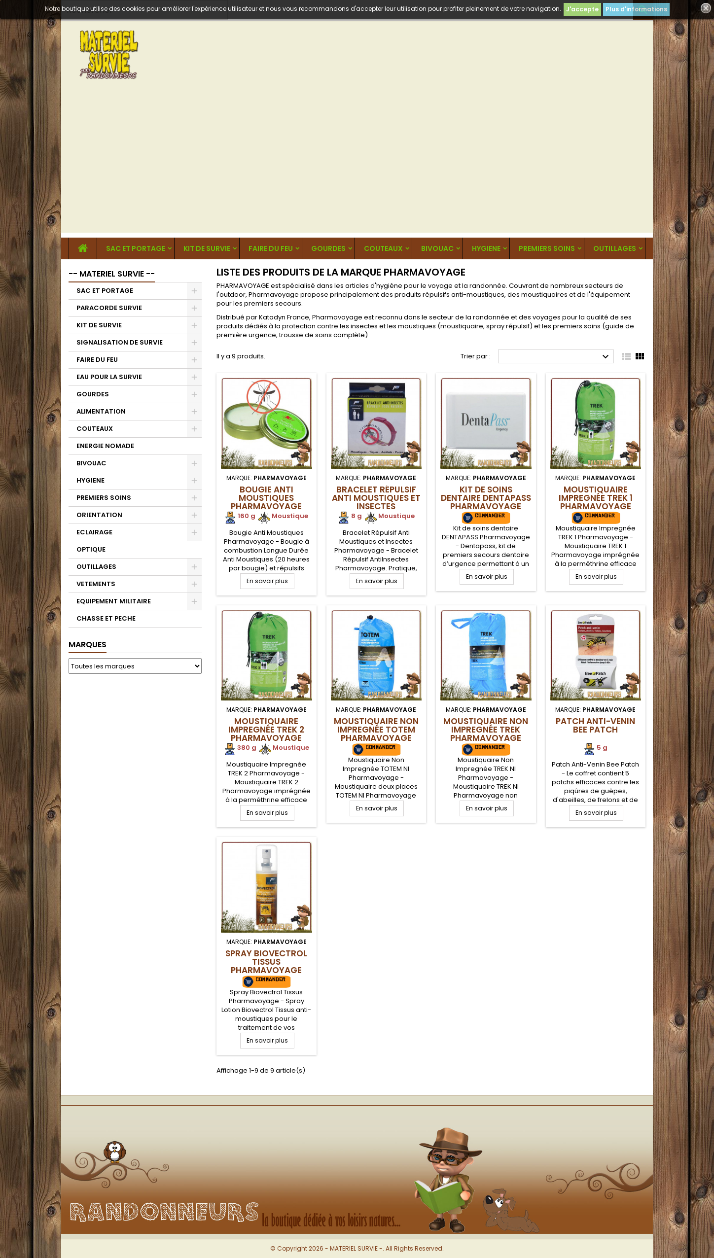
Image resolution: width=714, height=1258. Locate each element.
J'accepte (582, 9)
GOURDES (328, 248)
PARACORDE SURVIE (109, 308)
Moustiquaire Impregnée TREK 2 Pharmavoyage (266, 729)
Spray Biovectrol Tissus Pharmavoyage (266, 961)
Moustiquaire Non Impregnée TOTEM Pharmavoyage (376, 729)
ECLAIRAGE (94, 532)
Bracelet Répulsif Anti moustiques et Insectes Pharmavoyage (376, 502)
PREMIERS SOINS (547, 248)
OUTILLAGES (614, 248)
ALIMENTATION (101, 411)
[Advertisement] (357, 164)
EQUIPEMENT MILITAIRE (113, 601)
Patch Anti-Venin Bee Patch (595, 725)
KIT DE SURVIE (206, 248)
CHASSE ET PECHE (106, 618)
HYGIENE (486, 248)
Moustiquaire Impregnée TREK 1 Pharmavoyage (596, 498)
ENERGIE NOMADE (105, 446)
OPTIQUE (91, 549)
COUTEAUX (383, 248)
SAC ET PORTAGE (135, 248)
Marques (88, 644)
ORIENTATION (99, 515)
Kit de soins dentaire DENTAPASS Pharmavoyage (486, 498)
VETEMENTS (95, 584)
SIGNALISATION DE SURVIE (119, 342)
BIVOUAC (437, 248)
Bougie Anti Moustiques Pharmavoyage (266, 498)
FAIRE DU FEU (271, 248)
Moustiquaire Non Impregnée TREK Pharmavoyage (485, 729)
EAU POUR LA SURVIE (109, 377)
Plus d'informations (636, 9)
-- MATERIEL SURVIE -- (112, 274)
